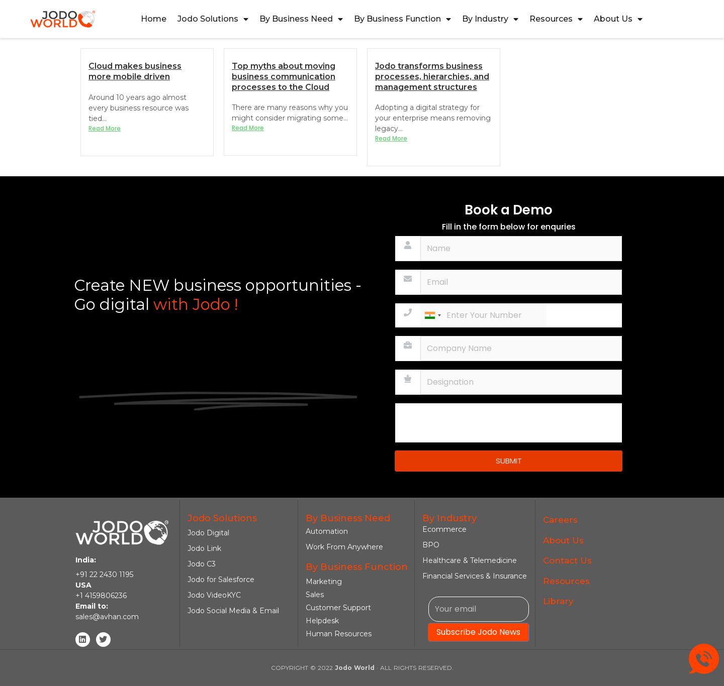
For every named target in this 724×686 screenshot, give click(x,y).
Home (153, 19)
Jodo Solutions (212, 19)
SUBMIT (509, 460)
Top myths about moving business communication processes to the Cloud (283, 76)
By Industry (490, 19)
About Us (618, 19)
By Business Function (402, 19)
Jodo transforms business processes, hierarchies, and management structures (432, 76)
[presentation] (471, 422)
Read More (104, 128)
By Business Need (301, 19)
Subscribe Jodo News (478, 632)
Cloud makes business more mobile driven (135, 71)
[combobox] (432, 315)
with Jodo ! (193, 304)
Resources (556, 19)
